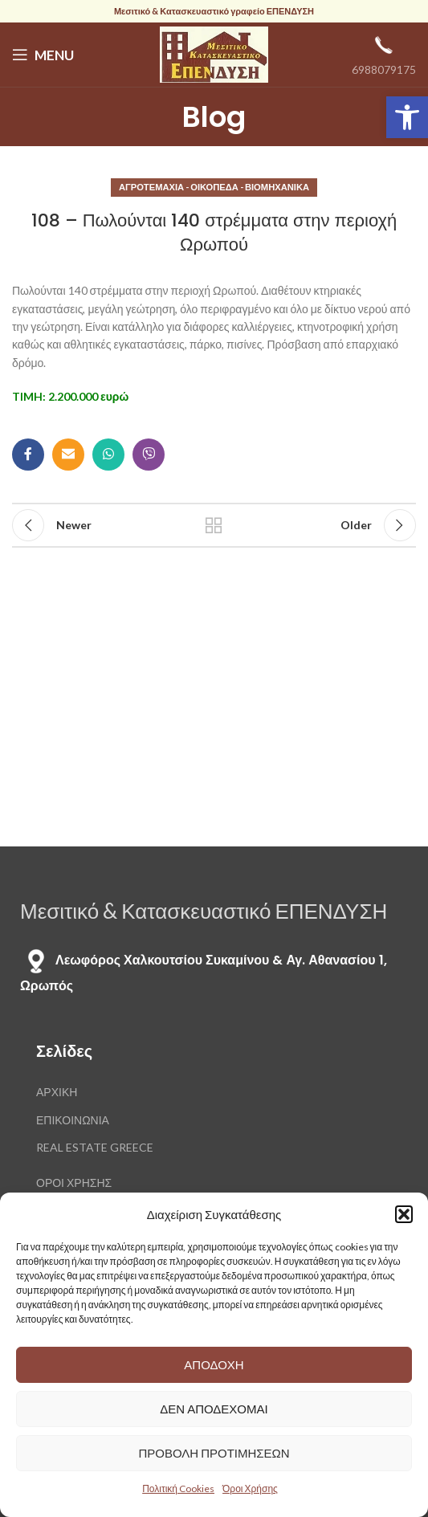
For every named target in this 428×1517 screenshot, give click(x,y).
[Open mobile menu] (43, 55)
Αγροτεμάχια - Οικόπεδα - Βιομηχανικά (214, 186)
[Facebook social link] (28, 454)
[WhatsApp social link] (108, 454)
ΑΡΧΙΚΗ (56, 1092)
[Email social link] (68, 454)
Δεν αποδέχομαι (213, 1408)
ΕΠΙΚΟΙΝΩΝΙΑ (72, 1120)
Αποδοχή (213, 1364)
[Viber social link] (148, 454)
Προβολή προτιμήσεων (213, 1453)
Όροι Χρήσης (250, 1488)
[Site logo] (214, 53)
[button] (407, 117)
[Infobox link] (384, 54)
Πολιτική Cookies (178, 1488)
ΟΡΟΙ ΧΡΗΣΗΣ (74, 1182)
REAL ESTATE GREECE (94, 1147)
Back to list (214, 525)
